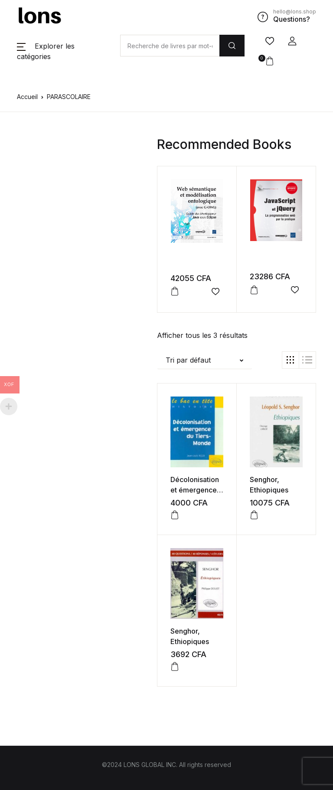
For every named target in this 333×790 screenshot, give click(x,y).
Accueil (27, 96)
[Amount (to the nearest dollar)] (169, 45)
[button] (292, 41)
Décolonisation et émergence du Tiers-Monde (196, 490)
